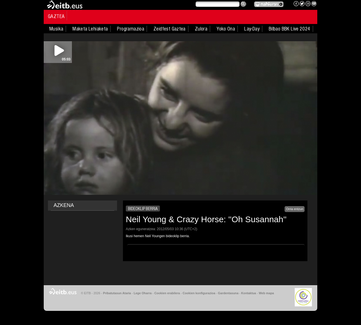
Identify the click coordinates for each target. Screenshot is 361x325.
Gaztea (56, 16)
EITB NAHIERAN (268, 4)
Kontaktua (248, 293)
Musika (56, 29)
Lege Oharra (143, 293)
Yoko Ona (226, 29)
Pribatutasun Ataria (117, 293)
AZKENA (64, 205)
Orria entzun (294, 209)
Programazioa (130, 29)
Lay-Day (251, 29)
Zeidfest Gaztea (169, 29)
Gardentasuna (228, 293)
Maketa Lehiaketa (90, 29)
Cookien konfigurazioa (198, 293)
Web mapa (266, 293)
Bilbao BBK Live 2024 (289, 29)
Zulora (201, 29)
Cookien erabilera (167, 293)
